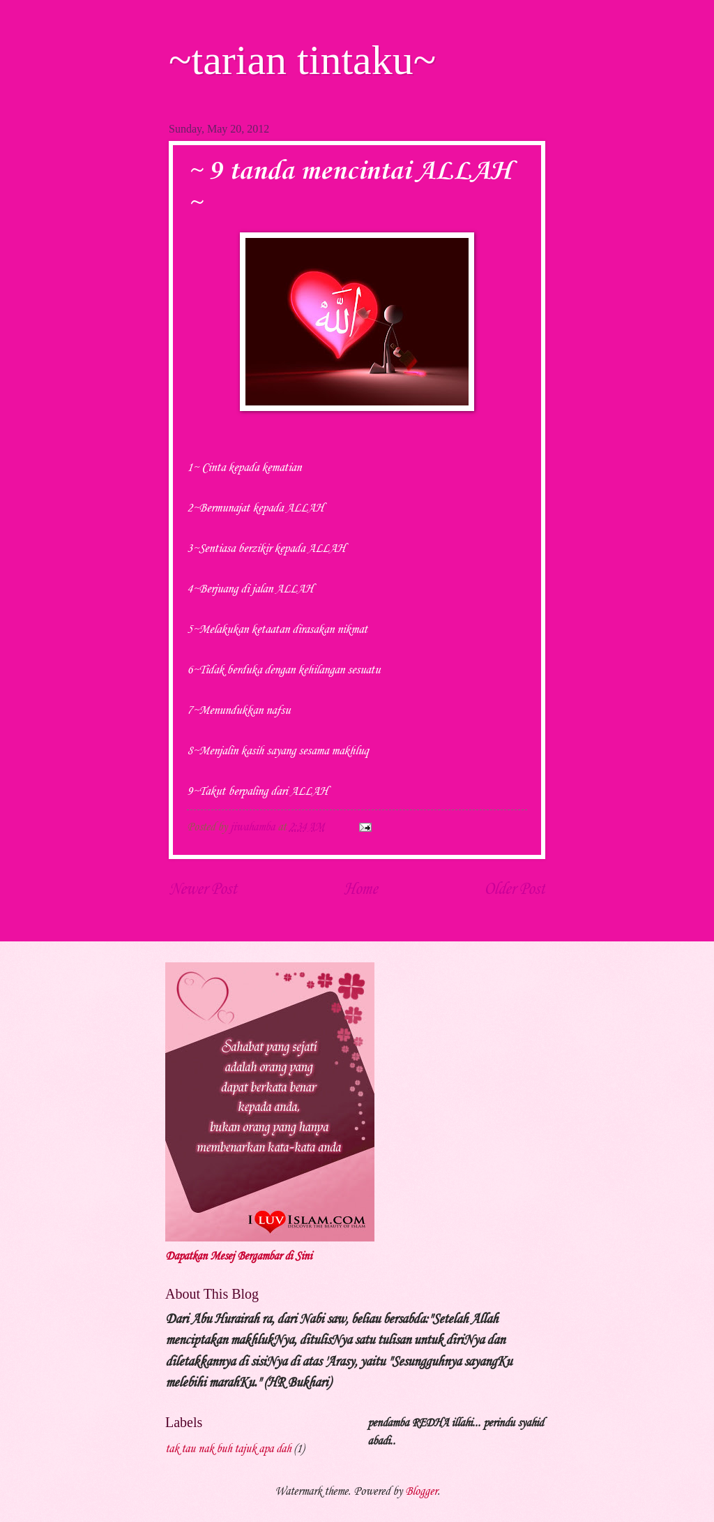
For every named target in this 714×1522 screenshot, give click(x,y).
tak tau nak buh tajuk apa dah (228, 1449)
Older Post (514, 890)
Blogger (421, 1491)
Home (360, 890)
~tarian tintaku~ (302, 60)
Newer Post (203, 890)
